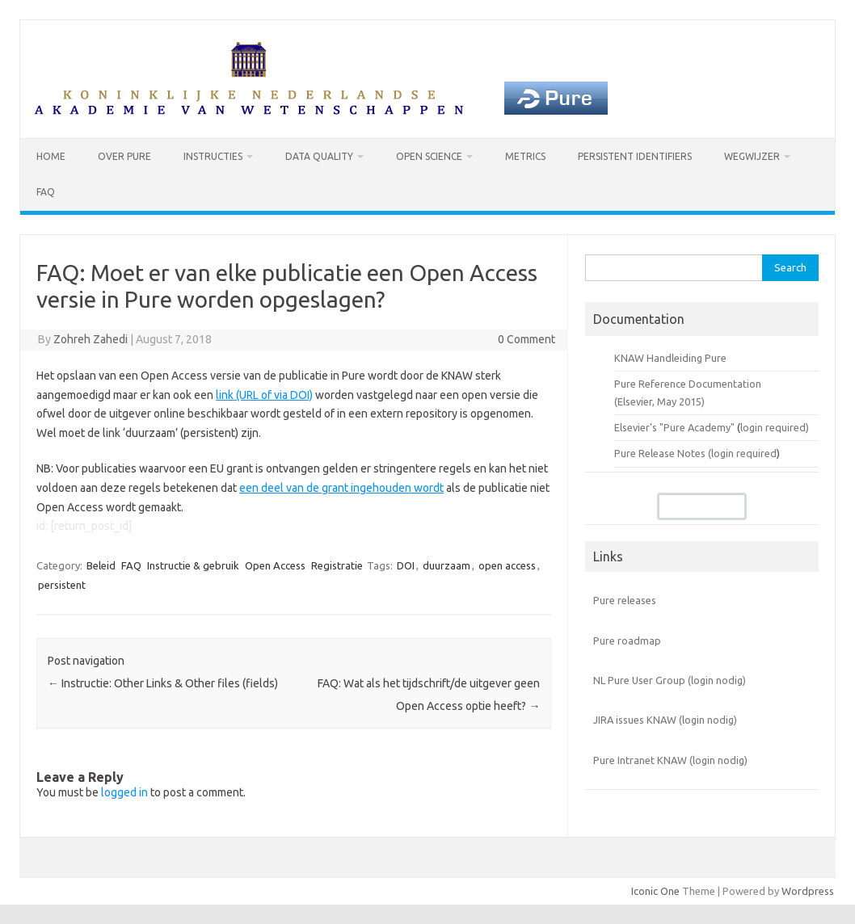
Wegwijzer (752, 156)
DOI (406, 565)
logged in (124, 792)
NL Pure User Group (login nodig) (669, 680)
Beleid (101, 565)
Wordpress (807, 891)
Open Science (429, 156)
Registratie (337, 565)
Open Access (275, 565)
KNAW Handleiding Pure (670, 357)
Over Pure (124, 156)
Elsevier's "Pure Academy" (674, 427)
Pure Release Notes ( (662, 453)
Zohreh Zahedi (90, 339)
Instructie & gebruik (193, 565)
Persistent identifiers (635, 156)
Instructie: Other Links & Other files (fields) (163, 683)
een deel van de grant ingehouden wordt (341, 487)
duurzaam (446, 565)
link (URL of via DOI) (264, 394)
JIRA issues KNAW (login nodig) (665, 719)
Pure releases (624, 600)
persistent (62, 584)
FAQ (45, 192)
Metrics (525, 156)
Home (50, 156)
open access (507, 565)
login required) (774, 427)
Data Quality (319, 156)
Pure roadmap (627, 640)
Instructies (212, 156)
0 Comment (526, 339)
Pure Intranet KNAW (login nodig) (670, 760)
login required (744, 453)
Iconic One (655, 891)
